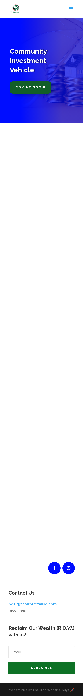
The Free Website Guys (51, 690)
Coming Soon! (30, 87)
